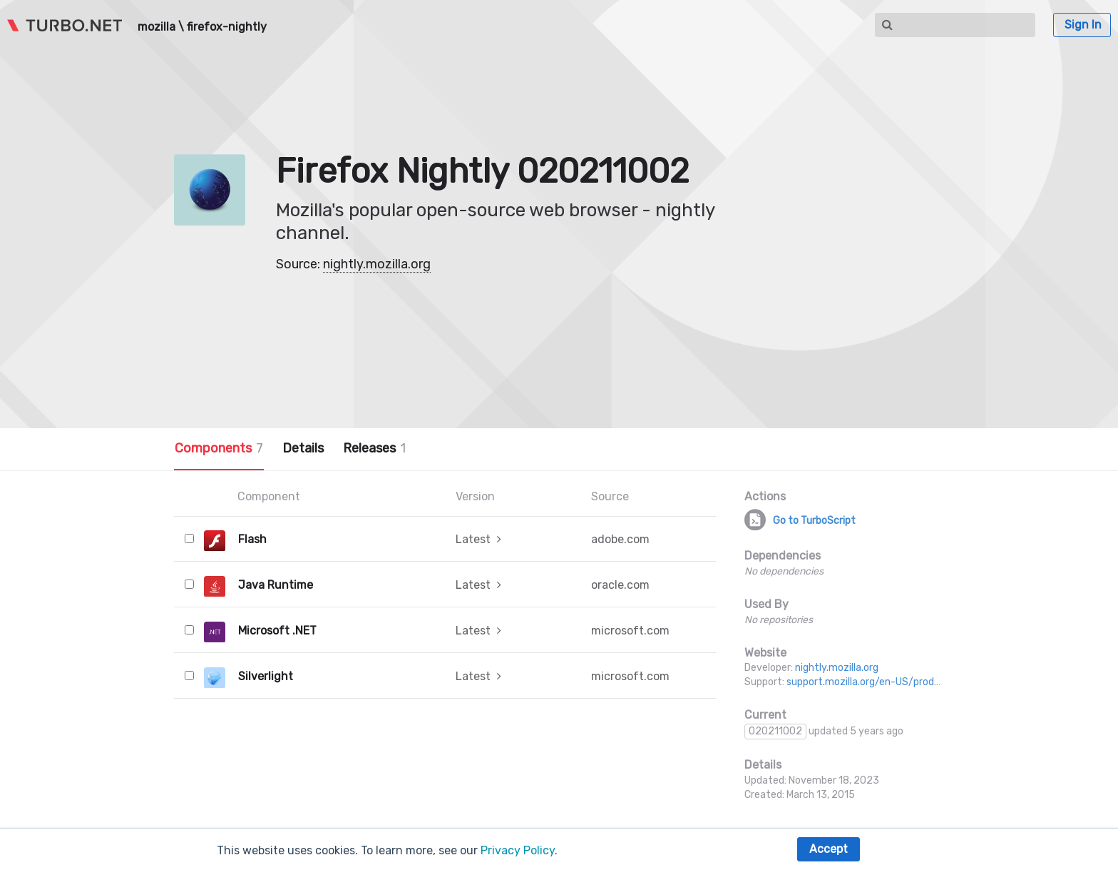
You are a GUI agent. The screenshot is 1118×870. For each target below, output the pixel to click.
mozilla (156, 27)
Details (303, 448)
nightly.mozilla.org (377, 264)
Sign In (1083, 24)
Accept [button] (828, 849)
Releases (374, 448)
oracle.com (620, 585)
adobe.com (620, 539)
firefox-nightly (227, 27)
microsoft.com (630, 630)
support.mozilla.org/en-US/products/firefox (889, 682)
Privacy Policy (518, 850)
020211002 (775, 731)
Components (219, 448)
